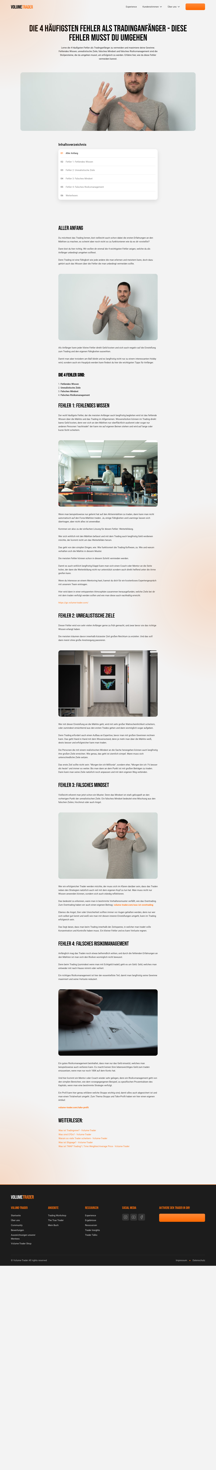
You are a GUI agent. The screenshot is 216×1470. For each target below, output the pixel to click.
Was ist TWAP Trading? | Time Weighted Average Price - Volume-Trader (93, 1146)
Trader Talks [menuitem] (91, 1235)
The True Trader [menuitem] (56, 1220)
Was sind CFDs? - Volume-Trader (74, 1134)
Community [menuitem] (16, 1225)
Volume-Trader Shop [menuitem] (21, 1243)
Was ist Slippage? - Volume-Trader (75, 1142)
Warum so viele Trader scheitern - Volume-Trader (82, 1138)
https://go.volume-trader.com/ (73, 602)
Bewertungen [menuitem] (17, 1230)
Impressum (181, 1260)
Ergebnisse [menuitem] (90, 1220)
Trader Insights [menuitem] (92, 1230)
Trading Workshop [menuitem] (57, 1215)
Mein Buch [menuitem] (53, 1225)
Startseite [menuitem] (16, 1215)
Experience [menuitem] (131, 6)
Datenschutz (199, 1260)
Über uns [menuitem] (172, 6)
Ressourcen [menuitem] (91, 1225)
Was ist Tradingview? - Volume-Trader (77, 1130)
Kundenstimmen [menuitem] (150, 6)
